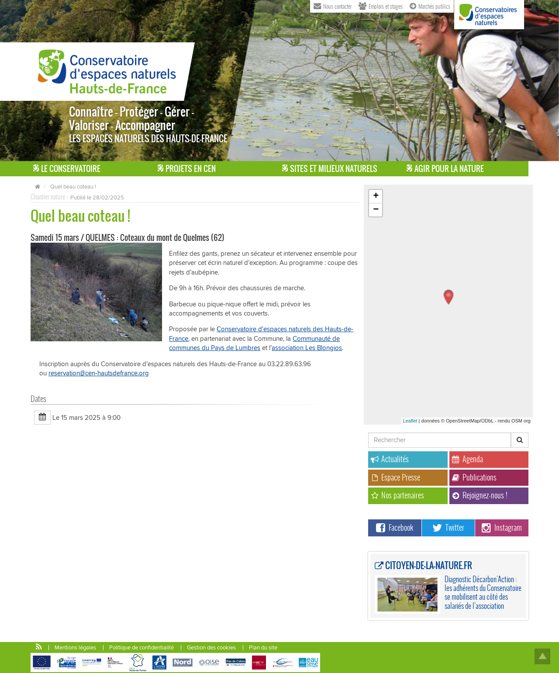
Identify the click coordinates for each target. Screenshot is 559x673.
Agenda (467, 459)
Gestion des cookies (211, 647)
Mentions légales (75, 647)
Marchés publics (430, 5)
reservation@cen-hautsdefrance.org (98, 373)
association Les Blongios (307, 348)
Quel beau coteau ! (73, 186)
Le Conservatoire (66, 169)
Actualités (390, 459)
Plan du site (263, 647)
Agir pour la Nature (445, 169)
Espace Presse (395, 477)
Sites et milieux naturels (329, 169)
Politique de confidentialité (141, 647)
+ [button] (376, 196)
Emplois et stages (381, 5)
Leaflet (410, 420)
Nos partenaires (397, 495)
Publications (474, 477)
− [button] (376, 209)
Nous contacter (333, 5)
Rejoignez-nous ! (479, 495)
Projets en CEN (187, 169)
